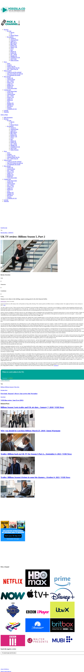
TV (11, 34)
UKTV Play (13, 59)
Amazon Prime (14, 40)
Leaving (6, 110)
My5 (11, 50)
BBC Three (13, 44)
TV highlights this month (13, 75)
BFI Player (10, 106)
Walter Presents (14, 60)
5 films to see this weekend (14, 72)
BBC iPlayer (13, 42)
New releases (7, 76)
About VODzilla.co (5, 669)
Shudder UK (13, 56)
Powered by (7, 378)
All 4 (8, 101)
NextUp (9, 107)
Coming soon (7, 90)
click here (56, 365)
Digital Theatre (14, 35)
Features (9, 65)
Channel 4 (13, 38)
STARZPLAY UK (15, 57)
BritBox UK (13, 45)
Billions (3, 387)
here (4, 305)
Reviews (6, 29)
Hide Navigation (8, 117)
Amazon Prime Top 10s (13, 67)
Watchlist (6, 112)
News (5, 62)
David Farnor (3, 301)
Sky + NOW (13, 54)
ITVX (12, 48)
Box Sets (17, 387)
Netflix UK (13, 53)
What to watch (7, 70)
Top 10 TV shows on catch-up (15, 73)
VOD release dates (12, 88)
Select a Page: (4, 114)
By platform (10, 37)
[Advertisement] (43, 214)
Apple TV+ (13, 41)
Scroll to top (4, 227)
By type (9, 31)
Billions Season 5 (9, 387)
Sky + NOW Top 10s (12, 69)
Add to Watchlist (5, 380)
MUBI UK (13, 51)
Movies (12, 32)
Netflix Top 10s (11, 66)
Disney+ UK (13, 47)
